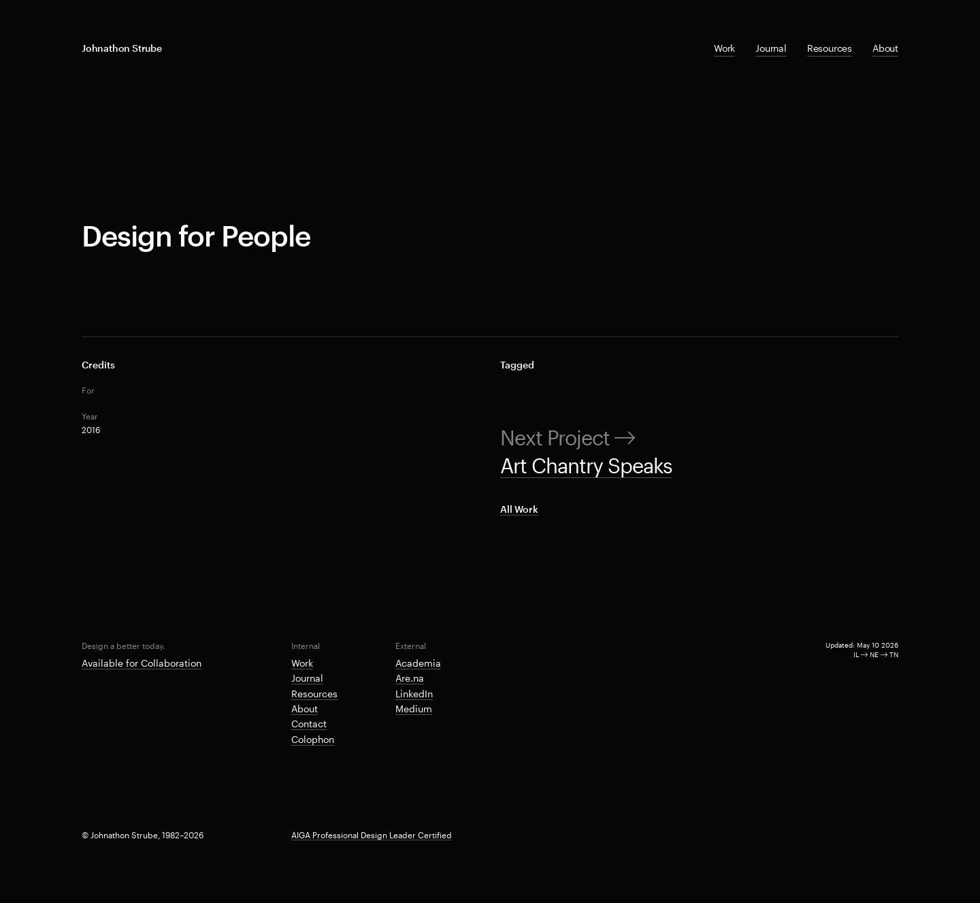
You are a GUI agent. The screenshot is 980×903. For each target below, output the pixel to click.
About (885, 48)
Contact (309, 723)
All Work (519, 509)
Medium (413, 708)
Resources (829, 48)
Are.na (409, 678)
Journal (771, 48)
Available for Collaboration (141, 663)
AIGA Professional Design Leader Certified (371, 835)
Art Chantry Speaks (586, 465)
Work (724, 48)
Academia (418, 663)
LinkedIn (414, 693)
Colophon (312, 739)
